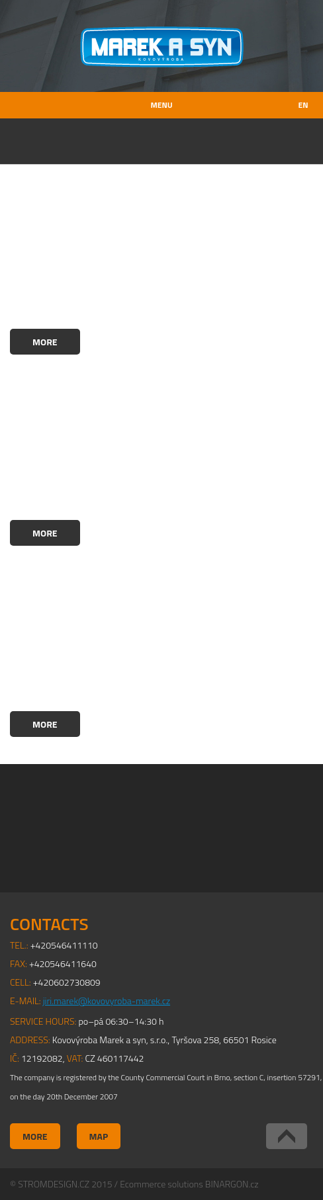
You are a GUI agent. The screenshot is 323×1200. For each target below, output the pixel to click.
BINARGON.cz (232, 1184)
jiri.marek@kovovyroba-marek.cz (106, 1000)
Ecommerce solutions (161, 1184)
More (45, 342)
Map (99, 1136)
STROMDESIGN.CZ (53, 1184)
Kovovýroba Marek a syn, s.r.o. (162, 46)
